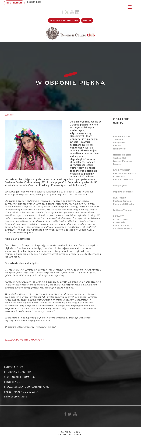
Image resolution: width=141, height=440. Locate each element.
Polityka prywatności (16, 396)
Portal (87, 20)
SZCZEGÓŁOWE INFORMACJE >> (24, 339)
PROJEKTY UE (12, 381)
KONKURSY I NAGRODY (18, 372)
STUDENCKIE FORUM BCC (19, 377)
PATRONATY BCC (14, 367)
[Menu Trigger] (129, 6)
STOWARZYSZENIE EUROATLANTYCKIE (26, 386)
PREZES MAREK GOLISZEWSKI (21, 391)
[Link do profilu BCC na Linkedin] (77, 12)
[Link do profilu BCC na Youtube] (72, 12)
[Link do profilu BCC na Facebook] (62, 12)
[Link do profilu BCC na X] (66, 12)
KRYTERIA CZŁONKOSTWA (64, 20)
